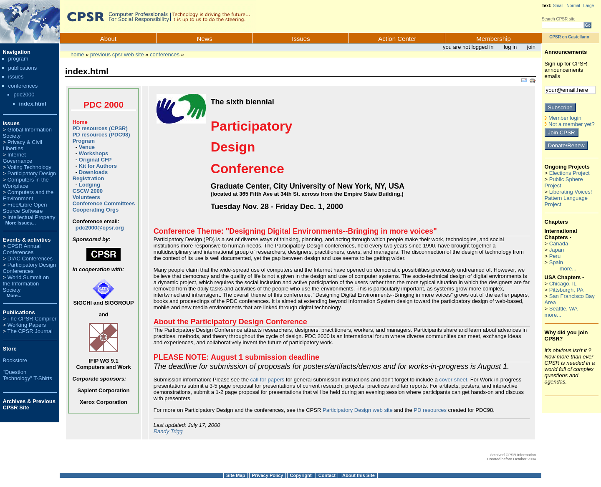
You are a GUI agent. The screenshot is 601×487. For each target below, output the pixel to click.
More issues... (19, 222)
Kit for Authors (98, 166)
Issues (301, 38)
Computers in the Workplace (26, 183)
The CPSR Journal (29, 331)
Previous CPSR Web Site (117, 54)
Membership (493, 38)
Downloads (93, 172)
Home (77, 54)
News (204, 38)
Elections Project (569, 173)
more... (568, 268)
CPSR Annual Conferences (22, 249)
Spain (556, 262)
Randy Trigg (168, 431)
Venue (87, 147)
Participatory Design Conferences (29, 268)
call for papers (267, 379)
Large (588, 5)
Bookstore (15, 360)
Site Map (235, 475)
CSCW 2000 (88, 191)
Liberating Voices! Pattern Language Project (568, 198)
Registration (88, 178)
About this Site (358, 475)
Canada (558, 243)
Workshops (94, 153)
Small (558, 5)
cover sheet (453, 379)
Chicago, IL (563, 283)
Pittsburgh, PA (566, 290)
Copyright (301, 475)
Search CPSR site (559, 19)
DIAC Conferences (30, 258)
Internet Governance (18, 157)
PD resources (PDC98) (101, 134)
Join (531, 47)
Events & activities (27, 240)
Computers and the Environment (28, 195)
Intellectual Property (32, 217)
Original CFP (95, 159)
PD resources (430, 410)
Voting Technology (29, 167)
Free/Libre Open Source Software (25, 208)
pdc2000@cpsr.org (100, 228)
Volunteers (86, 197)
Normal (573, 5)
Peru (555, 256)
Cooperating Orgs (96, 210)
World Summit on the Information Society (26, 283)
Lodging (89, 185)
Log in (511, 47)
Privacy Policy (267, 475)
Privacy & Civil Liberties (22, 145)
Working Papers (27, 325)
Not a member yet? (570, 124)
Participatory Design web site (358, 410)
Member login (563, 118)
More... (14, 295)
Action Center (397, 38)
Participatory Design (32, 173)
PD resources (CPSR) (100, 128)
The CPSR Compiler (31, 318)
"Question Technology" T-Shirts (28, 375)
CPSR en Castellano (569, 37)
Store (10, 349)
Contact (327, 475)
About (108, 38)
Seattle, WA (563, 308)
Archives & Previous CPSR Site (29, 404)
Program (84, 141)
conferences (164, 54)
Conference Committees (104, 203)
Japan (556, 250)
